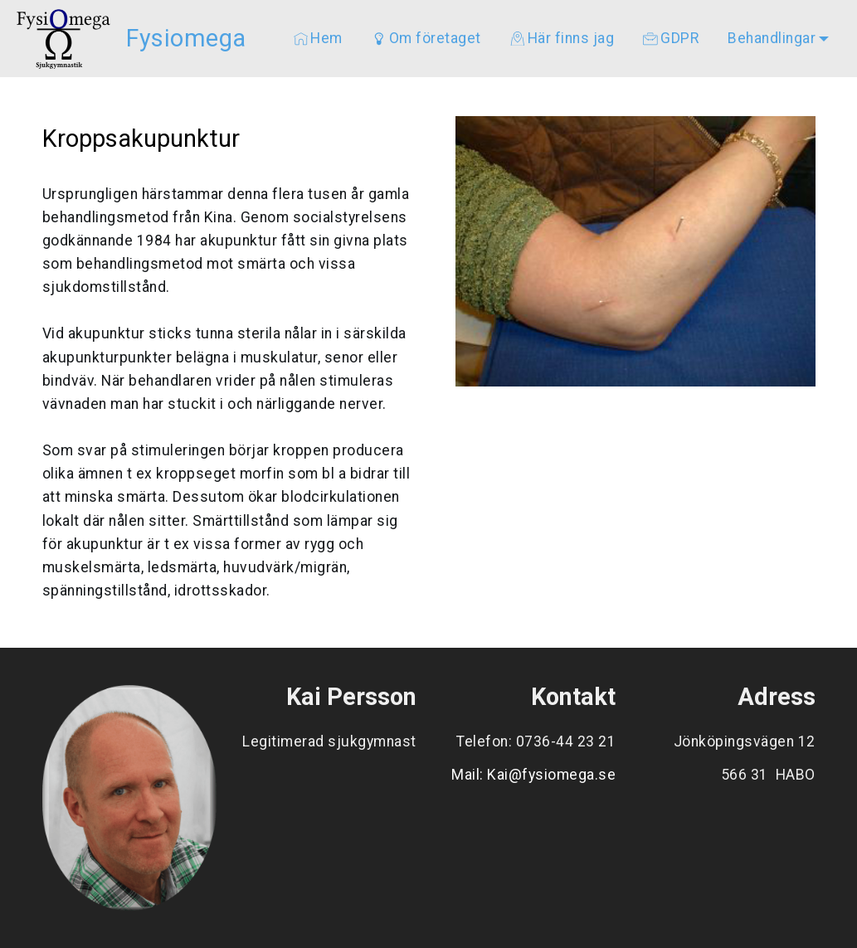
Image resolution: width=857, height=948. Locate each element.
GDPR (671, 38)
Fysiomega (186, 38)
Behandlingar (772, 38)
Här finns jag (562, 38)
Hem (318, 38)
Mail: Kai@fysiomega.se (533, 774)
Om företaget (426, 38)
